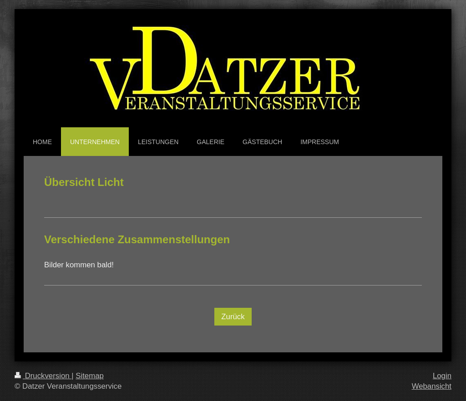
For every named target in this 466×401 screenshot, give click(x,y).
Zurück (232, 316)
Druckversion (43, 375)
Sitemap (90, 375)
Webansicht (431, 386)
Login (442, 375)
